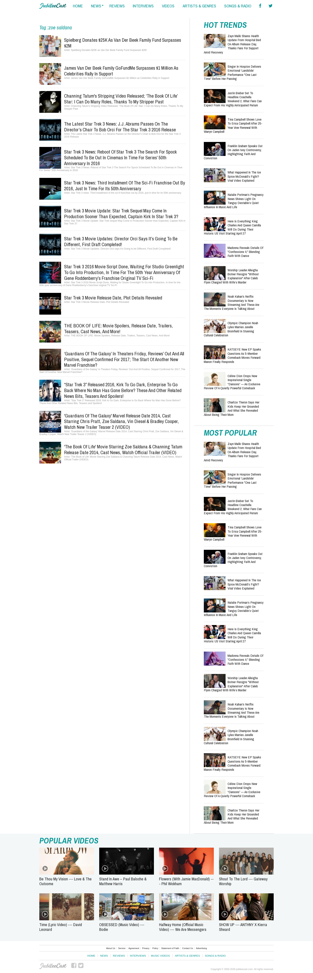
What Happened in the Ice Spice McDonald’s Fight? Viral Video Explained (244, 176)
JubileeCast (52, 966)
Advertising (201, 948)
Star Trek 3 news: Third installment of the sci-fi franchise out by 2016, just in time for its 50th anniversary (124, 185)
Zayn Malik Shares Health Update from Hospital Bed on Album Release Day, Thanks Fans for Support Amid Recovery (232, 44)
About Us (110, 948)
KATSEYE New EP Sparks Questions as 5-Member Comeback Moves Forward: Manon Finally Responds (232, 355)
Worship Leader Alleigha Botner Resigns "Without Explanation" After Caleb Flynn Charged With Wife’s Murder (231, 276)
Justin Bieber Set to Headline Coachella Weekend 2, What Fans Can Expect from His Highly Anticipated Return (233, 99)
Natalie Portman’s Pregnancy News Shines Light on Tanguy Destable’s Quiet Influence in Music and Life (233, 200)
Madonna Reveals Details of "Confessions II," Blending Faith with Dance (245, 251)
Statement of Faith (170, 948)
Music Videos (160, 955)
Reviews (119, 955)
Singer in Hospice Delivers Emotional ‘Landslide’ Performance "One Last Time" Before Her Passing (232, 72)
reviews (117, 6)
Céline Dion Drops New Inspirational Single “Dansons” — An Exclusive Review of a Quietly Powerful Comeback (232, 382)
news (96, 6)
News (104, 955)
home (78, 6)
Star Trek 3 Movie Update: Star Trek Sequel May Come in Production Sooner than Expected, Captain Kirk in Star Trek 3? (121, 213)
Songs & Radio (215, 955)
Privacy (145, 948)
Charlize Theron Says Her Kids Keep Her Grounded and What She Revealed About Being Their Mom (231, 408)
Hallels (52, 6)
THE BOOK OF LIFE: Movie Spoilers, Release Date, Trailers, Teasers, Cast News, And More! (118, 328)
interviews (143, 6)
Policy (155, 948)
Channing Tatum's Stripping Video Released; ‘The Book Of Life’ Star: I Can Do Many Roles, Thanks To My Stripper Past (121, 99)
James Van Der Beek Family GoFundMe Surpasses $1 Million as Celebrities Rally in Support (121, 71)
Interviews (138, 955)
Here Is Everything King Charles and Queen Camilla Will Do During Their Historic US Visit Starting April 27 (232, 227)
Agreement (134, 948)
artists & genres (199, 6)
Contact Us (187, 948)
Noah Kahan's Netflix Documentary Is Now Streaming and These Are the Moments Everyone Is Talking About (231, 302)
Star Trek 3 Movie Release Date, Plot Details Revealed (113, 297)
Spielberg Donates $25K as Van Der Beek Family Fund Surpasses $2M (122, 43)
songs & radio (237, 6)
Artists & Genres (187, 955)
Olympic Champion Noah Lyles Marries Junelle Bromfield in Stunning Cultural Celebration (231, 329)
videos (168, 6)
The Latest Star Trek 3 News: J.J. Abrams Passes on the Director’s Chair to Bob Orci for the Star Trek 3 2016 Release (120, 127)
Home (91, 955)
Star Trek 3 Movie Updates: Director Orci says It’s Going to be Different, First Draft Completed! (120, 241)
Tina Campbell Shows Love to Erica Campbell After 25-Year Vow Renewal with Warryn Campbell (233, 125)
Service (122, 948)
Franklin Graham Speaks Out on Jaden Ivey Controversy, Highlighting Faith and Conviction (233, 152)
